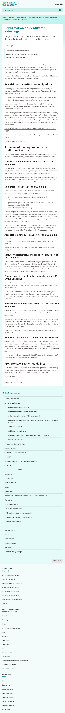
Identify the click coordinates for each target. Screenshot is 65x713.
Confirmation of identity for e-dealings (15, 19)
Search (60, 10)
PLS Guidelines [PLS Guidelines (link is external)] (10, 376)
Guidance (11, 17)
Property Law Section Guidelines (16, 57)
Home (4, 17)
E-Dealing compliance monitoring (16, 141)
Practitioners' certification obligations (17, 50)
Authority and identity (50, 17)
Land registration (21, 17)
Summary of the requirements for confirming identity (22, 54)
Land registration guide (35, 17)
